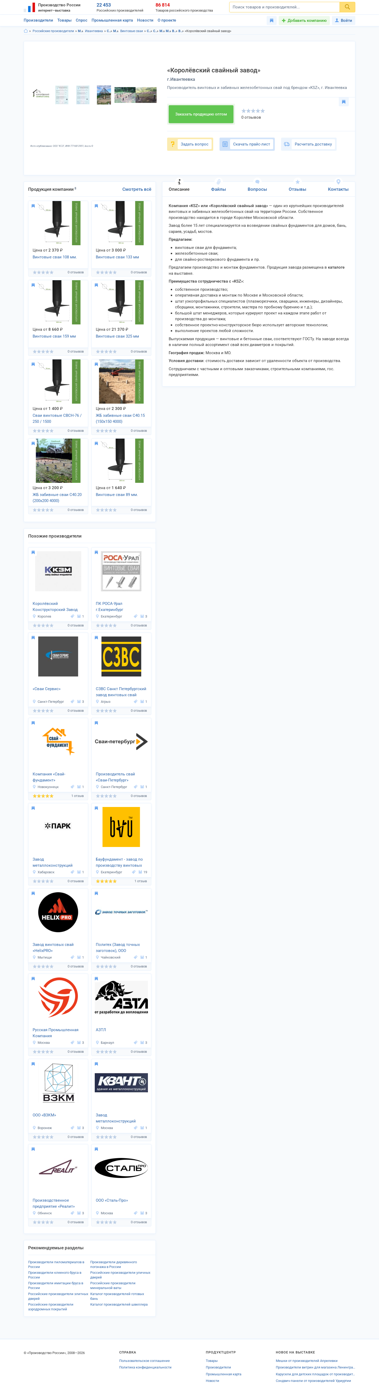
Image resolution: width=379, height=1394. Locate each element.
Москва (41, 1043)
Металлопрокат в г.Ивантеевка (168, 31)
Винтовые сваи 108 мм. (55, 257)
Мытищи (42, 957)
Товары (64, 20)
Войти (343, 20)
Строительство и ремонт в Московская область (149, 31)
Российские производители (53, 31)
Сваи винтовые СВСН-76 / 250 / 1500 (57, 418)
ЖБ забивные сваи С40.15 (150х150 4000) (120, 418)
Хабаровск (43, 872)
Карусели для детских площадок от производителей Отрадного (315, 1374)
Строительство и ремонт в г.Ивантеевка (156, 31)
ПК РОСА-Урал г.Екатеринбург (109, 606)
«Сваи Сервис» (47, 688)
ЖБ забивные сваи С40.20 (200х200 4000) (57, 497)
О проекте (167, 20)
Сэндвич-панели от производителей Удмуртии (313, 1381)
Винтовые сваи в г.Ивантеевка (181, 31)
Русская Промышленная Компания (55, 1032)
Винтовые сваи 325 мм (117, 336)
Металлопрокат (116, 31)
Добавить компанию (307, 20)
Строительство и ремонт (109, 31)
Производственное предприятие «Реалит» (54, 1203)
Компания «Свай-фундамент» (49, 777)
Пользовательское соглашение (144, 1361)
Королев (41, 616)
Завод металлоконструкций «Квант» (116, 1118)
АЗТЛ (101, 1029)
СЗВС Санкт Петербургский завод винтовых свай (121, 691)
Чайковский (108, 957)
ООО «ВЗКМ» (44, 1115)
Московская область (80, 31)
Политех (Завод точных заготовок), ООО (118, 947)
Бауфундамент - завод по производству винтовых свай (119, 863)
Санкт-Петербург (48, 702)
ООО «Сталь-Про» (112, 1200)
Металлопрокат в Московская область (162, 31)
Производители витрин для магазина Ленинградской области (315, 1367)
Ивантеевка (94, 31)
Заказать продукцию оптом (201, 114)
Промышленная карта (112, 20)
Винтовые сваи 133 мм (117, 257)
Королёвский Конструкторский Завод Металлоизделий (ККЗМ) (56, 607)
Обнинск (42, 1213)
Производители (38, 20)
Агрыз (103, 702)
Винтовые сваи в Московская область (175, 31)
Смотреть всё (136, 189)
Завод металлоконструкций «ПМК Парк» (53, 863)
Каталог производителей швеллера (119, 1304)
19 (143, 872)
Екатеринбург (109, 616)
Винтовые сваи (131, 31)
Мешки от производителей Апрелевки (307, 1361)
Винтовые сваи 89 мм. (117, 494)
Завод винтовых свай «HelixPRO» (53, 947)
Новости (145, 20)
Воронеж (42, 1128)
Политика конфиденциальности (145, 1367)
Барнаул (105, 1043)
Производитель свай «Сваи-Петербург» (115, 777)
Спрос (81, 20)
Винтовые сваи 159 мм (54, 336)
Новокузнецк (45, 787)
